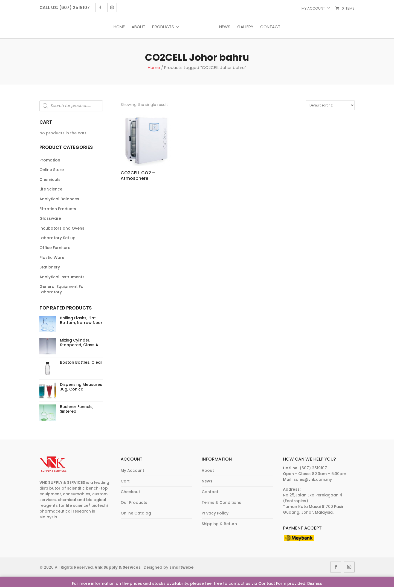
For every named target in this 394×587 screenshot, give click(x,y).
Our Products (134, 502)
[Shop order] (330, 105)
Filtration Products (57, 209)
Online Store (51, 169)
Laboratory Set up (57, 238)
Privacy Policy (215, 513)
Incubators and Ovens (61, 228)
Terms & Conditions (221, 502)
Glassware (50, 218)
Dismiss (314, 583)
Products (163, 27)
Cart (125, 481)
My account (313, 8)
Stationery (49, 267)
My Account (132, 470)
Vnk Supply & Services (118, 567)
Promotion (49, 160)
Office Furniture (54, 247)
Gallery (245, 27)
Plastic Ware (51, 257)
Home (119, 27)
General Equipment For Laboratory (62, 289)
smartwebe (181, 567)
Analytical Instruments (62, 277)
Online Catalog (136, 513)
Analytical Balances (59, 199)
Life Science (50, 189)
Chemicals (49, 179)
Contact (270, 27)
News (224, 27)
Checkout (130, 492)
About (138, 27)
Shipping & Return (219, 524)
